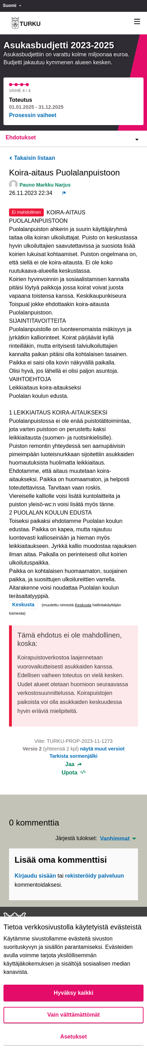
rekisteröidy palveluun (94, 876)
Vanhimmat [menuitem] (115, 839)
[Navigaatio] (137, 21)
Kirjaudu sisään (35, 876)
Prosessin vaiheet (32, 115)
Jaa (73, 764)
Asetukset (73, 1037)
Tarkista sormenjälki (73, 756)
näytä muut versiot (102, 749)
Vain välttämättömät (73, 1015)
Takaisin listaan (32, 158)
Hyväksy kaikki (73, 993)
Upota (73, 772)
